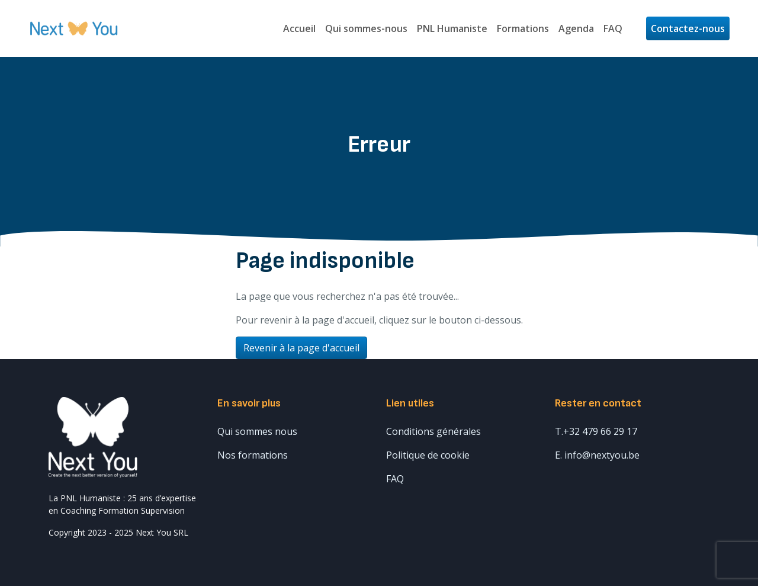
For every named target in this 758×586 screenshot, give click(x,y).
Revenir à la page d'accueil (301, 347)
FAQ (612, 28)
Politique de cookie (428, 455)
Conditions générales (433, 431)
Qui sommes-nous (366, 28)
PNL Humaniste (452, 28)
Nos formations (252, 455)
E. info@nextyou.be (597, 455)
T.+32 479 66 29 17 (596, 431)
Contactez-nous (688, 28)
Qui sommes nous (257, 431)
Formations (523, 28)
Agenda (576, 28)
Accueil (299, 28)
